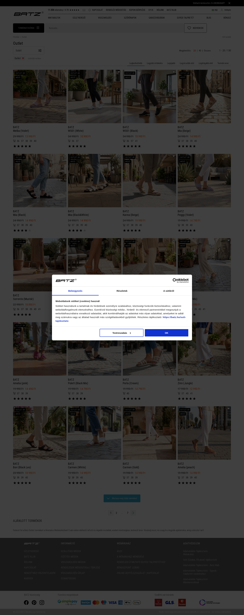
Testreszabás (122, 332)
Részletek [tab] (122, 291)
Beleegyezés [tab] (75, 291)
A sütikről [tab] (168, 291)
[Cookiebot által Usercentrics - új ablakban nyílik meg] (175, 280)
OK (166, 332)
